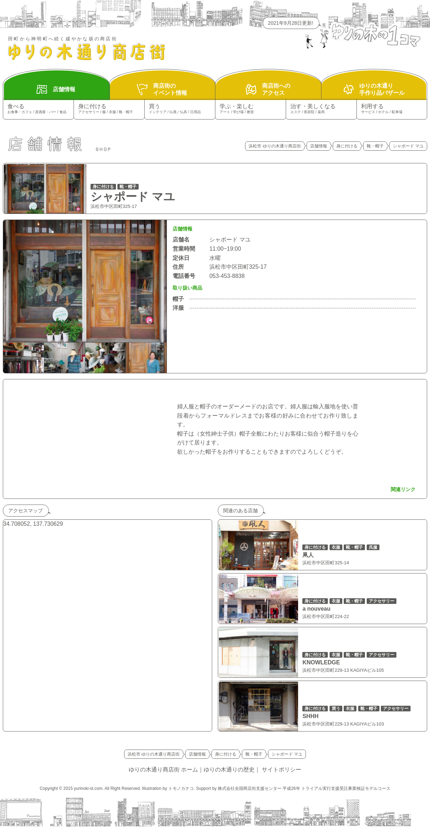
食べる (38, 109)
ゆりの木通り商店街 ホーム (163, 770)
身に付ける (109, 109)
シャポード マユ (133, 196)
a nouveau (316, 609)
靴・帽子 (375, 146)
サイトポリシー (281, 770)
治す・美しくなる (321, 109)
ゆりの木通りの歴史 (229, 770)
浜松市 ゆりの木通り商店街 (275, 146)
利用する (392, 109)
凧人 (308, 555)
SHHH (310, 716)
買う (180, 109)
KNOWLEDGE (321, 662)
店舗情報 (318, 146)
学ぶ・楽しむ (250, 109)
